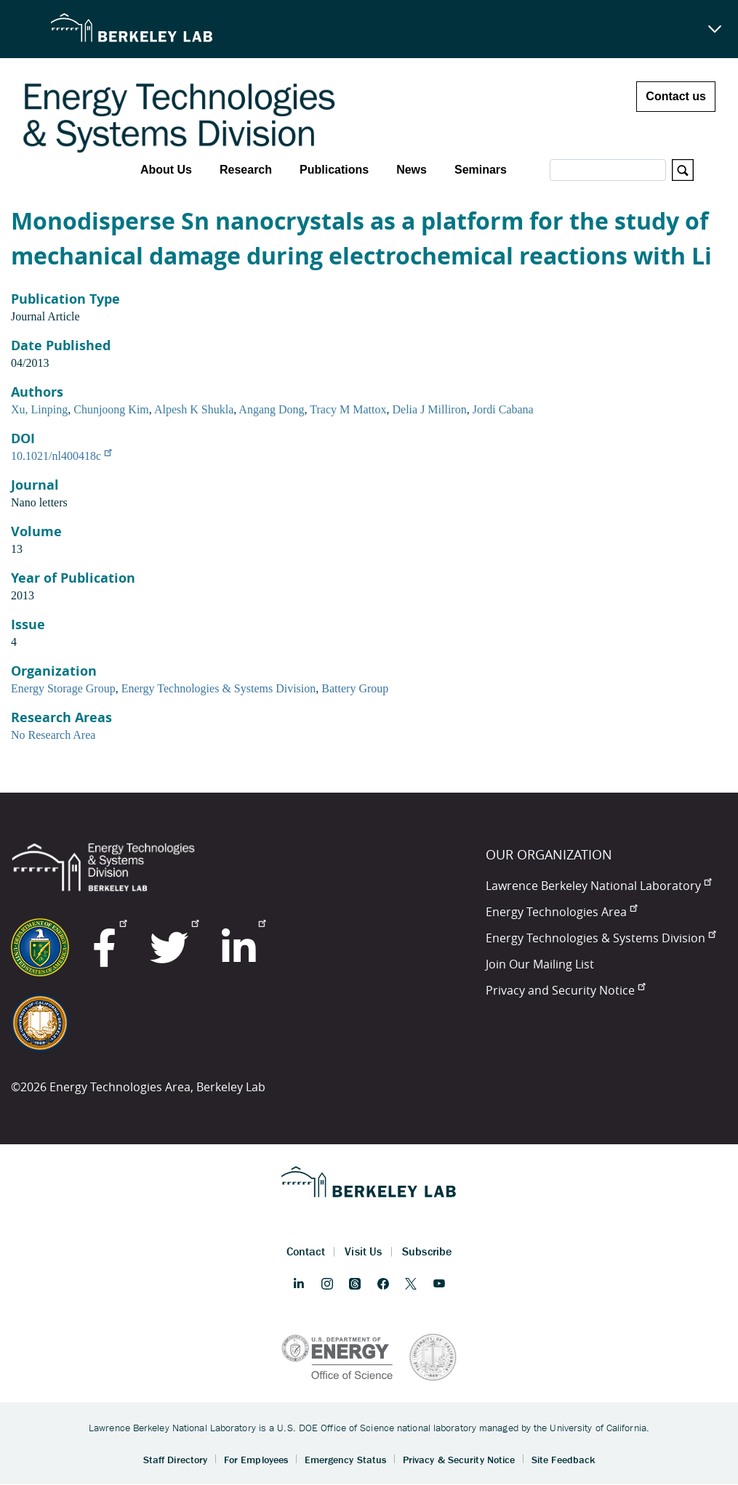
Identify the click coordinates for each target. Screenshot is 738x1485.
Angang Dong (271, 409)
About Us (166, 169)
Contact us (676, 96)
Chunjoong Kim (111, 409)
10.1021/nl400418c (61, 456)
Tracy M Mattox (348, 409)
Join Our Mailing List (540, 964)
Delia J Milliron (429, 409)
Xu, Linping (39, 409)
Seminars (480, 169)
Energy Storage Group (63, 688)
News (411, 169)
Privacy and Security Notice (565, 990)
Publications (334, 169)
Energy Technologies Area (561, 912)
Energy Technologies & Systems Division (218, 688)
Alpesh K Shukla (193, 409)
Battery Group (354, 688)
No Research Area (53, 735)
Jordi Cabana (503, 409)
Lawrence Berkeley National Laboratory (598, 886)
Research (246, 169)
